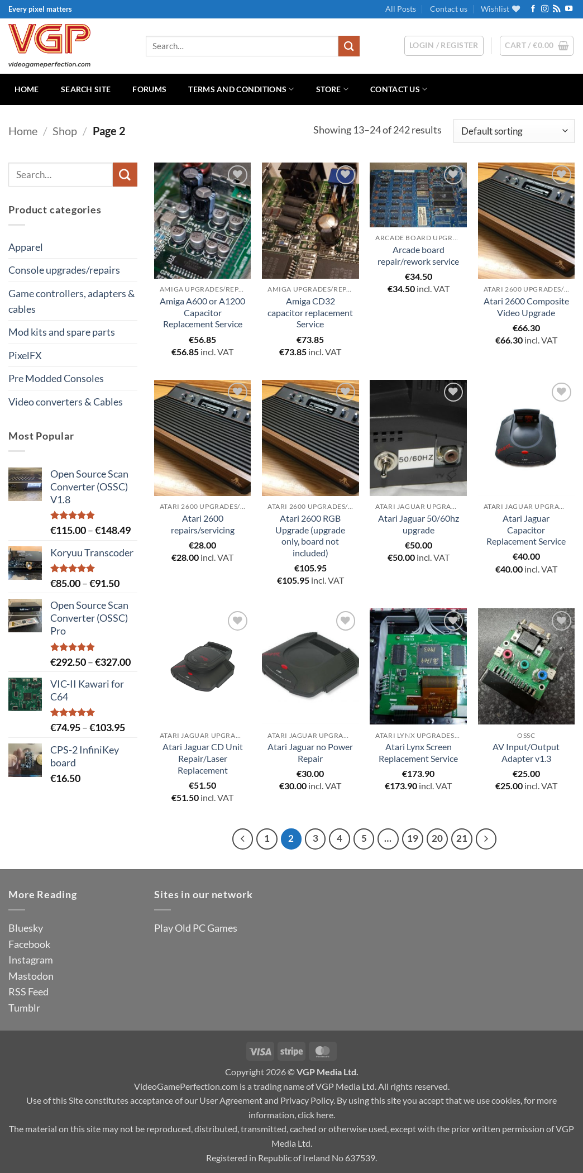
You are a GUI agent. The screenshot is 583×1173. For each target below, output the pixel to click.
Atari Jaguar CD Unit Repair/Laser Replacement (203, 758)
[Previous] (242, 838)
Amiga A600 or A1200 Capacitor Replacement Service (202, 312)
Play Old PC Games (195, 928)
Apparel (25, 247)
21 (461, 838)
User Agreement (230, 1100)
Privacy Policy (306, 1100)
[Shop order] (514, 131)
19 (412, 838)
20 (437, 838)
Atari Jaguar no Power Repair (310, 752)
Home (27, 89)
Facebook (29, 944)
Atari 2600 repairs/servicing (203, 524)
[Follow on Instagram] (544, 9)
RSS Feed (28, 991)
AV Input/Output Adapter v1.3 (526, 752)
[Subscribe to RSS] (556, 9)
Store (332, 89)
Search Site (86, 89)
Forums (149, 89)
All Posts (400, 8)
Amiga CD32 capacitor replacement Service (310, 312)
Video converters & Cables (65, 401)
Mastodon (31, 976)
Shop (64, 130)
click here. (316, 1114)
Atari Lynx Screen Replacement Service (418, 752)
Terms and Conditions (241, 89)
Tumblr (24, 1008)
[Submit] (349, 46)
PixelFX (25, 355)
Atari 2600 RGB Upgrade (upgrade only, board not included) (310, 535)
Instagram (30, 959)
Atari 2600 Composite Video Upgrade (526, 306)
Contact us (448, 8)
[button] (537, 46)
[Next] (486, 838)
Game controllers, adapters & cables (71, 301)
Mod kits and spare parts (61, 332)
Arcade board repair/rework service (418, 255)
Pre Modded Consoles (56, 378)
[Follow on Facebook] (533, 9)
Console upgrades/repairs (64, 270)
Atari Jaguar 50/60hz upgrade (418, 524)
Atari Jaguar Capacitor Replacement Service (526, 530)
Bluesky (25, 928)
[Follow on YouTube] (568, 9)
